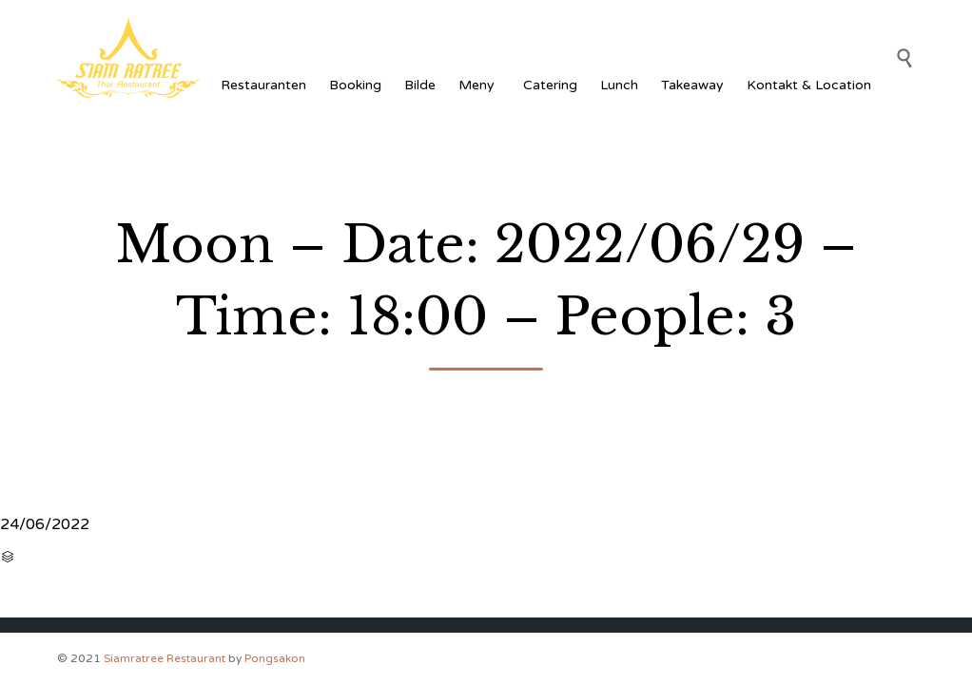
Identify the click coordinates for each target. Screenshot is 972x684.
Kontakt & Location (809, 85)
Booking (355, 85)
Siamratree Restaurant (164, 658)
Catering (550, 85)
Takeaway (692, 85)
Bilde (420, 85)
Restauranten (263, 85)
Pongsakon (274, 658)
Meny (479, 85)
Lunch (619, 85)
